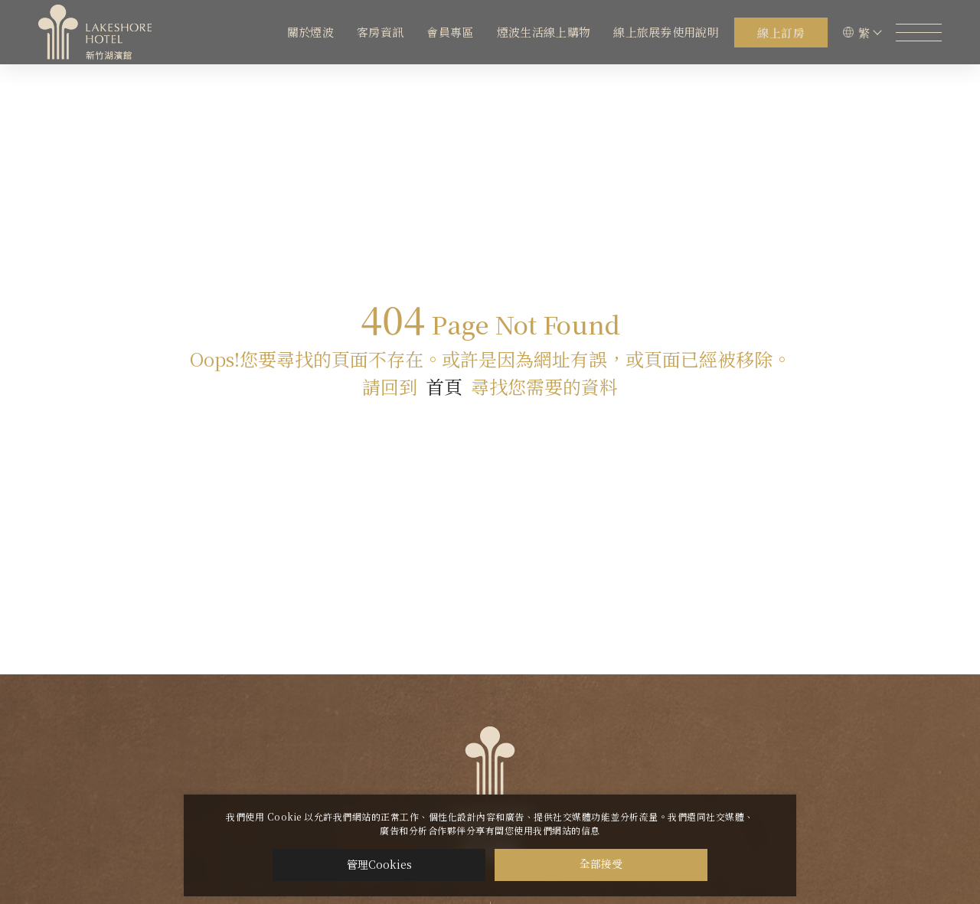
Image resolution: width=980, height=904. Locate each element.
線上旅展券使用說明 (666, 32)
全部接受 (601, 864)
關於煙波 (310, 32)
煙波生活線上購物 (544, 32)
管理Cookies (379, 864)
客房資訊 (380, 32)
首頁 (444, 386)
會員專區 (449, 32)
